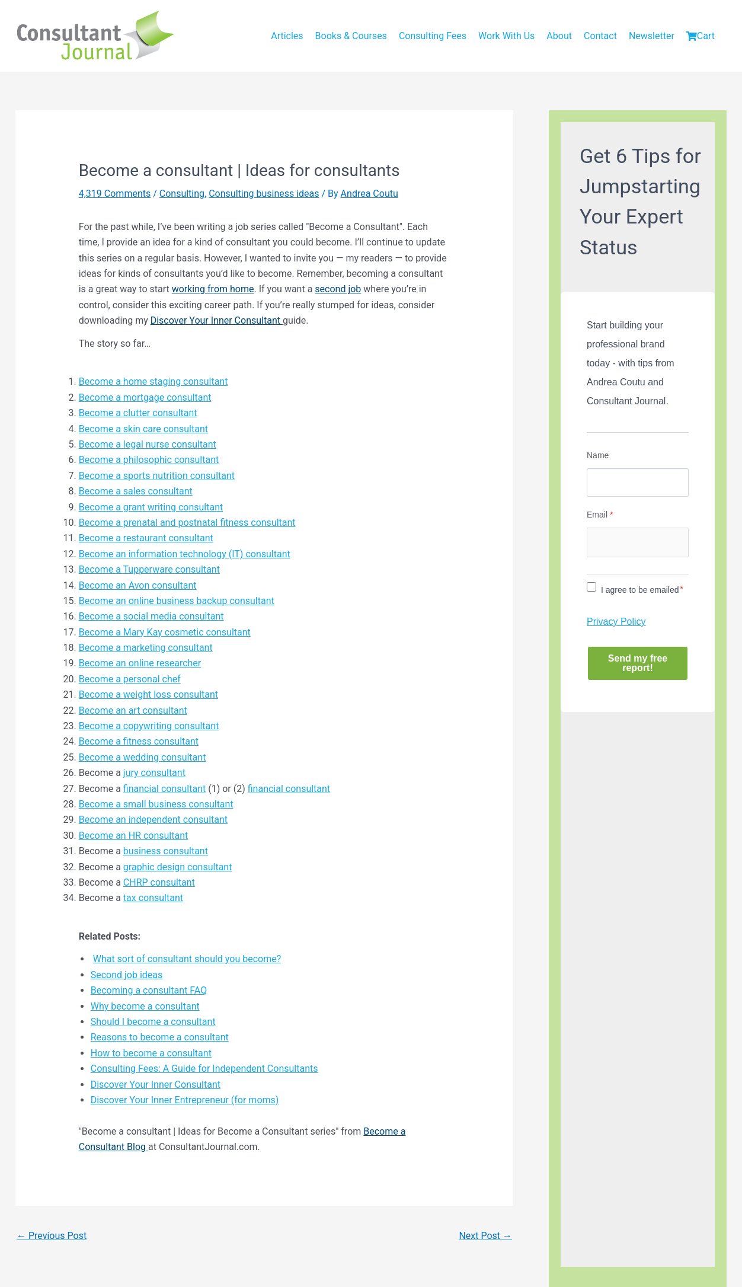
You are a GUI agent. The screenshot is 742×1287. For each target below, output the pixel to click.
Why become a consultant (145, 1006)
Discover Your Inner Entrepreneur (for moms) (185, 1100)
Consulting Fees (432, 35)
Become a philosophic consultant (149, 459)
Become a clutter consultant (138, 413)
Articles (287, 35)
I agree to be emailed (640, 590)
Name (598, 455)
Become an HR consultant (133, 835)
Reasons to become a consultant (160, 1037)
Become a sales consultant (136, 491)
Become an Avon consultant (138, 585)
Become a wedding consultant (142, 757)
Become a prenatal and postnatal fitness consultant (187, 522)
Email (600, 514)
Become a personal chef (130, 679)
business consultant (165, 851)
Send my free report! (637, 663)
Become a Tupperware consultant (149, 569)
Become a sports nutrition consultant (157, 475)
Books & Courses (351, 35)
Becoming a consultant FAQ (149, 990)
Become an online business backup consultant (176, 600)
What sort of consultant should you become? (187, 959)
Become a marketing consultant (146, 647)
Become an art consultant (133, 710)
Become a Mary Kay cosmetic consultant (165, 632)
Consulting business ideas (264, 193)
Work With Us (506, 35)
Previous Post (52, 1235)
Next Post (485, 1235)
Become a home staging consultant (153, 381)
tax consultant (153, 897)
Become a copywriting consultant (149, 726)
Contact (600, 35)
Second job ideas (127, 975)
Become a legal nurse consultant (147, 444)
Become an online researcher (140, 663)
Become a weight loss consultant (148, 694)
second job (338, 289)
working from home (213, 289)
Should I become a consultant (153, 1021)
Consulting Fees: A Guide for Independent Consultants (204, 1068)
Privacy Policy (616, 622)
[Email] (638, 542)
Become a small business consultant (156, 804)
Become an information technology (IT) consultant (184, 554)
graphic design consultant (177, 867)
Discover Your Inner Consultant (217, 320)
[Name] (638, 482)
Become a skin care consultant (143, 429)
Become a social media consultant (151, 616)
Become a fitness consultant (139, 741)
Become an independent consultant (153, 819)
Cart (700, 35)
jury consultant (154, 772)
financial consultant (164, 788)
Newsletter (651, 35)
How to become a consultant (151, 1053)
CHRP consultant (159, 882)
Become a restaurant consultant (146, 538)
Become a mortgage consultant (145, 397)
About (559, 35)
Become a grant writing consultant (151, 507)
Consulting (181, 193)
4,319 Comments (115, 193)
